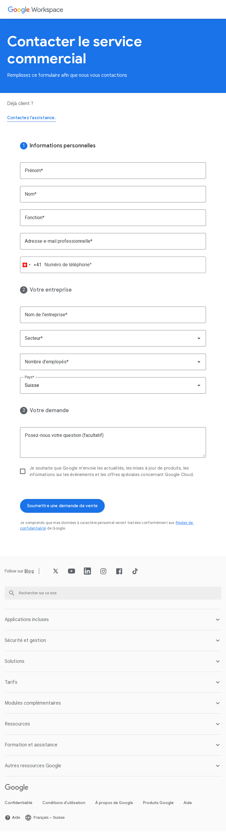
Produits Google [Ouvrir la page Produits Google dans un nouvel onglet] (158, 803)
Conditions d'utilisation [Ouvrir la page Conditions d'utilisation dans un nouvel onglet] (63, 803)
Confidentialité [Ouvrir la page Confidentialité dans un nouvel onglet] (18, 803)
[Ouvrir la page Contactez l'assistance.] (34, 118)
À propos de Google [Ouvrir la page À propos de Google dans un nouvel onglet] (114, 803)
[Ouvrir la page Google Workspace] (35, 10)
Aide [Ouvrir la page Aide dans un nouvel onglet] (188, 803)
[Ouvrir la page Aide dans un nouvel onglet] (12, 818)
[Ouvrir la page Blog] (29, 572)
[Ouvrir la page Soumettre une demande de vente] (67, 506)
